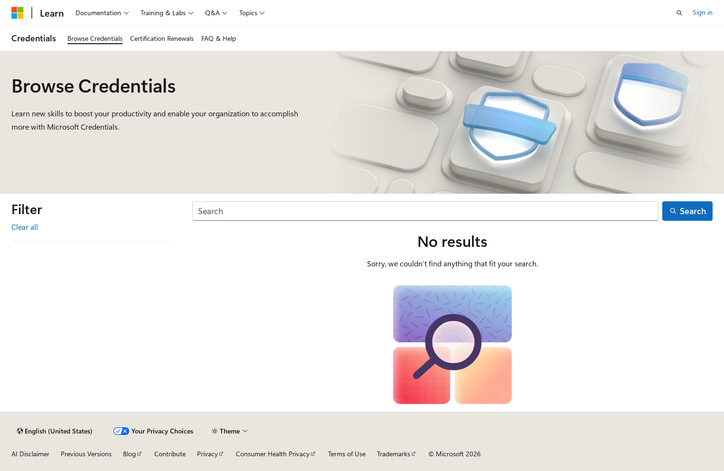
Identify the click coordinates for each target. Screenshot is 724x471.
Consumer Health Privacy (273, 453)
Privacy (207, 453)
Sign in (703, 12)
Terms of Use (347, 453)
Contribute (170, 453)
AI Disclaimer (30, 453)
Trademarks (393, 453)
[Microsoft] (17, 13)
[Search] (425, 211)
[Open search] (679, 12)
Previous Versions (86, 453)
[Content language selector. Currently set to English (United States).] (54, 431)
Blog (129, 453)
